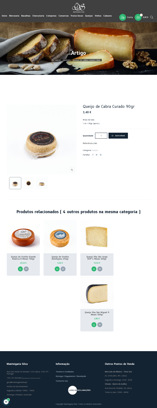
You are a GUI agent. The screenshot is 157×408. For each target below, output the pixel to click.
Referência (88, 143)
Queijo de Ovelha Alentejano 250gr (60, 258)
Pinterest (101, 154)
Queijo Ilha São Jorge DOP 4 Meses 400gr (96, 258)
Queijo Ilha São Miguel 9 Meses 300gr (97, 313)
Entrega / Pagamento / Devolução (71, 376)
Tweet (97, 154)
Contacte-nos (62, 380)
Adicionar (118, 135)
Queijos (95, 150)
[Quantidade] (101, 135)
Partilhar (92, 154)
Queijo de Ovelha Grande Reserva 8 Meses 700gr (23, 258)
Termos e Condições (65, 371)
